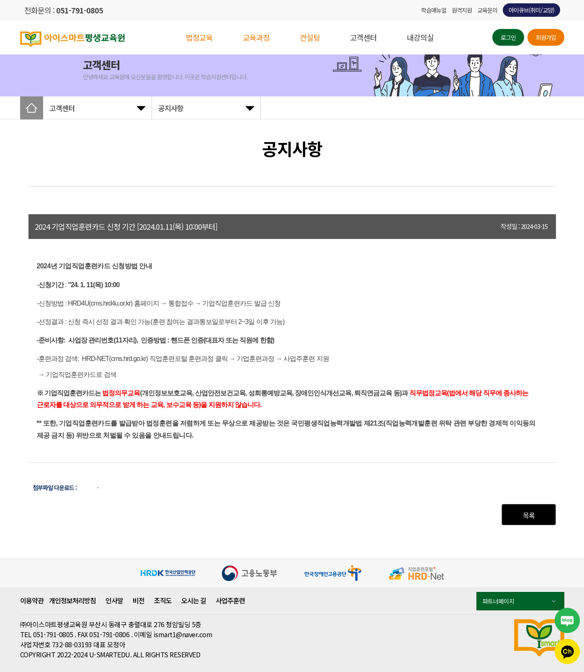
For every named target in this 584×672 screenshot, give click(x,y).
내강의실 (420, 37)
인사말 (114, 600)
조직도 (163, 600)
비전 (138, 600)
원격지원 (462, 10)
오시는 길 (193, 600)
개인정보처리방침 (72, 600)
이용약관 (32, 600)
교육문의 (487, 10)
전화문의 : (63, 10)
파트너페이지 (519, 601)
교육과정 (256, 37)
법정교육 (199, 37)
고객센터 (363, 37)
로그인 (508, 37)
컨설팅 (310, 37)
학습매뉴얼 (433, 10)
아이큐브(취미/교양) (531, 10)
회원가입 (546, 37)
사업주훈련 (230, 600)
